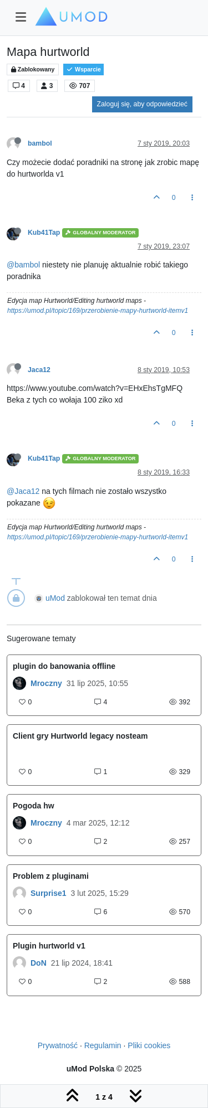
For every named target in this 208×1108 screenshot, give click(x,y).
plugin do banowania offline (64, 666)
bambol (40, 143)
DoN (39, 963)
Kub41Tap (44, 232)
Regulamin (102, 1045)
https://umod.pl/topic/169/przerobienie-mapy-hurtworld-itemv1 (97, 311)
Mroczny (46, 683)
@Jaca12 (23, 491)
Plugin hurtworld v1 (49, 945)
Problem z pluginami (51, 876)
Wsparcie (83, 69)
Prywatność (58, 1045)
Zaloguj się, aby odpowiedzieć (142, 104)
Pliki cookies (149, 1045)
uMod (55, 598)
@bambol (23, 264)
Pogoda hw (33, 805)
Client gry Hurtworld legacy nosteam (80, 735)
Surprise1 (49, 893)
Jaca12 (39, 370)
